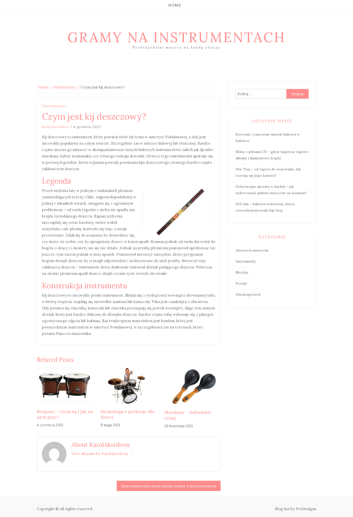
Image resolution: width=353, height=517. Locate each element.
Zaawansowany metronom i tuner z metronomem (168, 485)
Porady (241, 283)
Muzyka (242, 272)
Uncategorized (248, 294)
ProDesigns (306, 508)
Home (174, 5)
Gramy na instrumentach (176, 37)
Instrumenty (54, 106)
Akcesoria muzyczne (252, 250)
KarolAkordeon (55, 127)
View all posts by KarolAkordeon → (102, 453)
